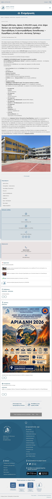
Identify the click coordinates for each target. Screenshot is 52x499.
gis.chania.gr (28, 429)
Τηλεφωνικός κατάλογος (9, 463)
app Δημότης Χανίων (31, 453)
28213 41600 (26, 250)
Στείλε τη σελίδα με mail (26, 220)
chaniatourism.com (30, 436)
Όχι (37, 414)
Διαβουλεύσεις (6, 195)
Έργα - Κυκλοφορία (7, 200)
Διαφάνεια (5, 198)
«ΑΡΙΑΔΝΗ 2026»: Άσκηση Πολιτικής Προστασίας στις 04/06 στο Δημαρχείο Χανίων (17, 375)
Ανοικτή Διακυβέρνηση (7, 193)
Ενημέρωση (7, 17)
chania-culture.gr (30, 431)
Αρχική (2, 17)
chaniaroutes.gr (29, 440)
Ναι (33, 414)
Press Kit (4, 190)
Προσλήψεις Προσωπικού (8, 188)
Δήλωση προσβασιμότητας (10, 474)
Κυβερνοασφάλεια (6, 205)
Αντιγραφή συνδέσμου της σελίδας (26, 227)
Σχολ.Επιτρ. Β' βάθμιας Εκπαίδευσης (30, 487)
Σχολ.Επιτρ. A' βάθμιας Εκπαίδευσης (22, 487)
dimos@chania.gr (26, 257)
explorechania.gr (30, 438)
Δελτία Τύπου (12, 17)
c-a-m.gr (28, 451)
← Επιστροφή (26, 176)
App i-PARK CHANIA (30, 456)
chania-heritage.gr (30, 442)
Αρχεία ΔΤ (18, 17)
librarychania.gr (29, 447)
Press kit (5, 467)
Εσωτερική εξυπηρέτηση (9, 465)
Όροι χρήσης (33, 495)
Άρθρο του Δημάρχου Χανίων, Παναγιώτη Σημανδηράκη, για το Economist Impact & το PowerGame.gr (25, 389)
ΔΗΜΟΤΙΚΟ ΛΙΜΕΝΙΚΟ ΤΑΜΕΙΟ (39, 487)
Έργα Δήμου (5, 203)
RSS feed (6, 469)
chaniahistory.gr (29, 449)
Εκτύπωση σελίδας (26, 214)
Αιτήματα (46, 2)
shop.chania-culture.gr (31, 433)
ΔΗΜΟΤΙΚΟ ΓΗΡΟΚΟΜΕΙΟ (13, 486)
